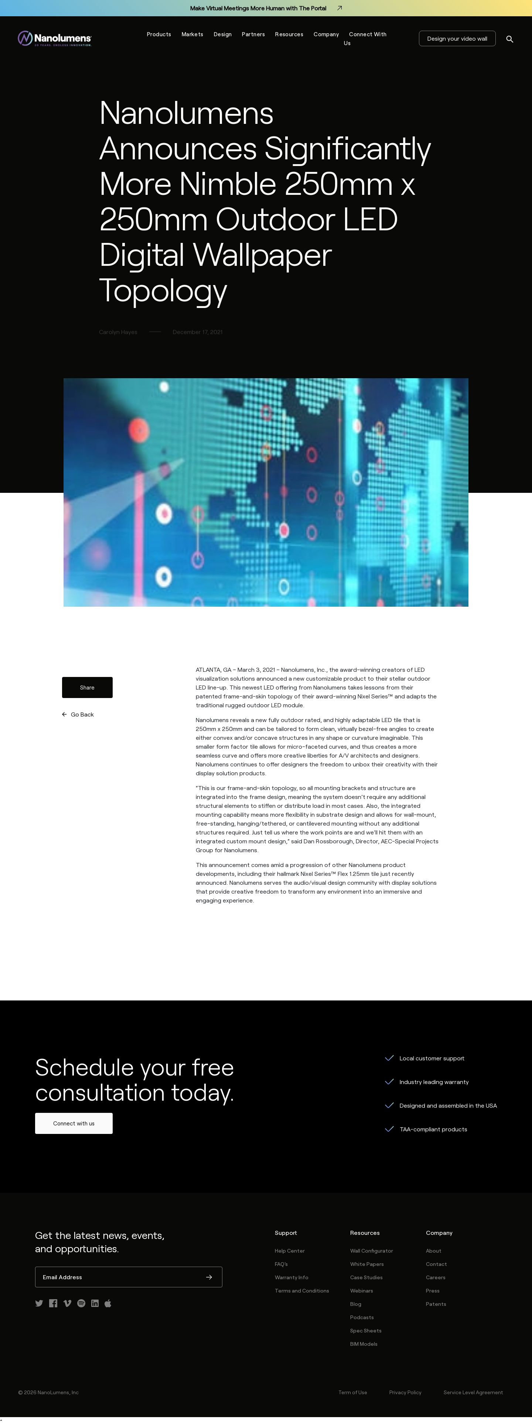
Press (433, 1290)
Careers (436, 1277)
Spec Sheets (366, 1330)
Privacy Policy (405, 1392)
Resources (289, 34)
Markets (193, 34)
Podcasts (362, 1317)
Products (159, 34)
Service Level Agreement (473, 1392)
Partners (253, 34)
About (433, 1250)
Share (87, 687)
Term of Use (352, 1392)
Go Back (82, 714)
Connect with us (74, 1123)
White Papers (367, 1264)
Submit (209, 1278)
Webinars (361, 1290)
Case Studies (366, 1277)
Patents (436, 1304)
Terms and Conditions (302, 1290)
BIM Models (364, 1344)
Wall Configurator (371, 1250)
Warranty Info (291, 1277)
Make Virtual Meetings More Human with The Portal (266, 8)
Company (326, 34)
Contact (436, 1264)
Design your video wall (457, 38)
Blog (355, 1304)
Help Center (290, 1250)
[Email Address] (128, 1277)
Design (223, 34)
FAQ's (281, 1264)
